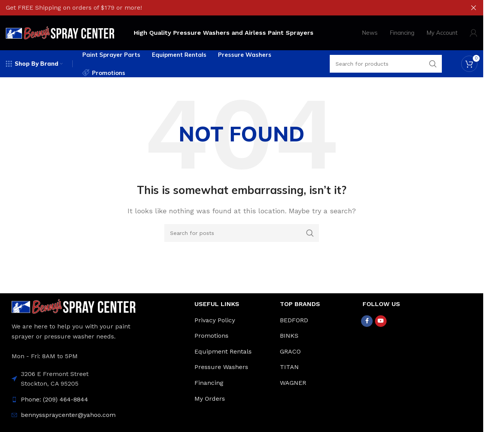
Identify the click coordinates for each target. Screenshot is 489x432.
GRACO (290, 351)
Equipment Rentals (223, 351)
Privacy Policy (214, 320)
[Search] (241, 233)
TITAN (289, 367)
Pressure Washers (221, 367)
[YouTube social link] (381, 321)
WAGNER (293, 382)
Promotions (211, 335)
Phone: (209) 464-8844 (54, 399)
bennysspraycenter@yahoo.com (68, 414)
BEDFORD (294, 320)
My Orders (209, 398)
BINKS (289, 335)
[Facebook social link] (367, 321)
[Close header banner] (473, 7)
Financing (208, 382)
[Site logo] (60, 32)
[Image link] (74, 306)
